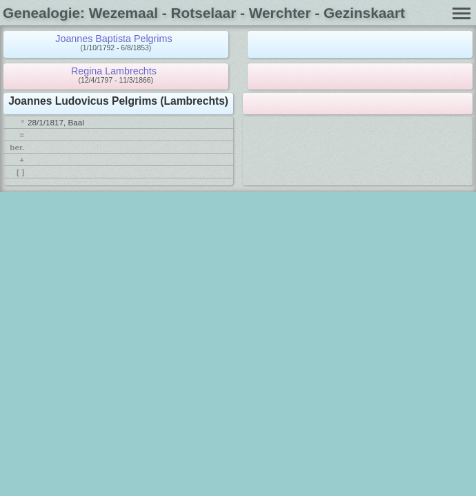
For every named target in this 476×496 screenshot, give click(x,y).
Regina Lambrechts (114, 70)
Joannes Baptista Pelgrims (113, 38)
